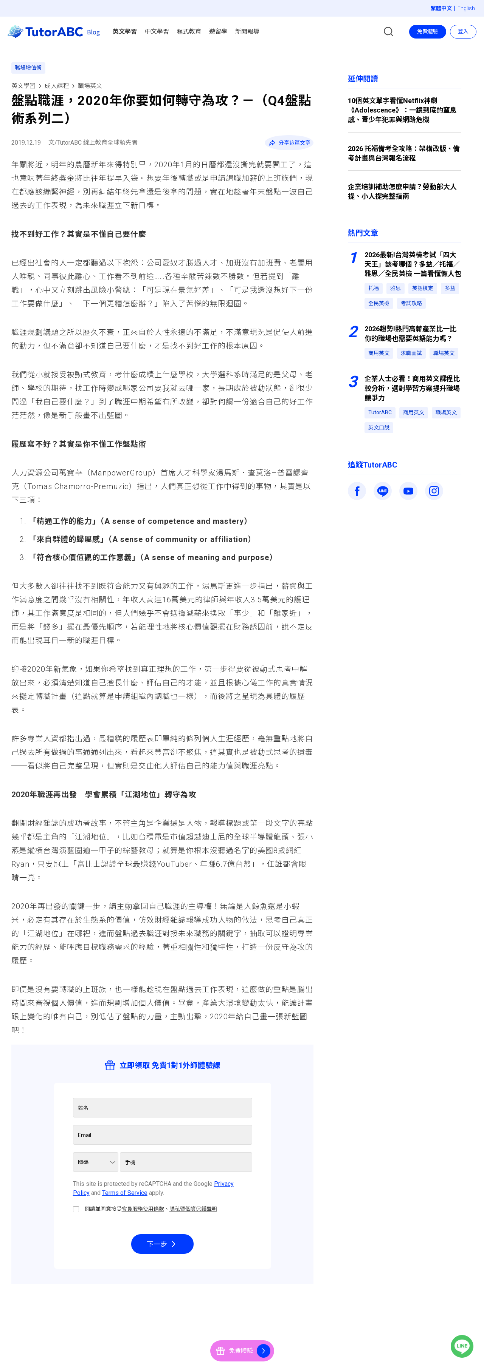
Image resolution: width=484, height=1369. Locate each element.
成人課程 (57, 86)
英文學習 (23, 86)
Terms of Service (124, 1192)
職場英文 (90, 86)
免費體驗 (427, 31)
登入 (463, 31)
